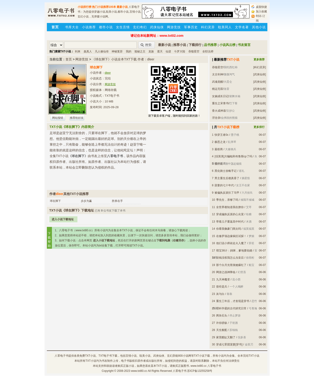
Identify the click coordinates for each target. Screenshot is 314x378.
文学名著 (242, 27)
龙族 (151, 51)
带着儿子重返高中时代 (230, 221)
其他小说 (259, 27)
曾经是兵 (221, 286)
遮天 (160, 51)
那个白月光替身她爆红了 (231, 265)
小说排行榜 (84, 6)
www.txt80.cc (139, 370)
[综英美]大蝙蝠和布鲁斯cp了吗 (233, 156)
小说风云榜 (227, 45)
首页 (68, 59)
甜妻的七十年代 (224, 185)
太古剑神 (217, 74)
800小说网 (184, 355)
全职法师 (207, 51)
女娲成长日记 (220, 96)
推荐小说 (179, 45)
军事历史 (191, 27)
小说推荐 (89, 27)
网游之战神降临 (225, 272)
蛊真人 (88, 51)
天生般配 (221, 330)
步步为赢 (86, 201)
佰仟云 (219, 163)
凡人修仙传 (102, 51)
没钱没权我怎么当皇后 (230, 257)
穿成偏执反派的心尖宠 (230, 214)
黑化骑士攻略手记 (226, 170)
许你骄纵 (221, 322)
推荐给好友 (77, 117)
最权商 (219, 149)
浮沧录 (216, 117)
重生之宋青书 (220, 103)
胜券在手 (117, 201)
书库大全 (72, 27)
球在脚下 (55, 201)
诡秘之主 (139, 51)
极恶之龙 (220, 142)
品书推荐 (210, 45)
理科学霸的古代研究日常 (231, 308)
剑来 (77, 51)
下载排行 (195, 45)
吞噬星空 (193, 51)
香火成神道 (219, 110)
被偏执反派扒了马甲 (227, 192)
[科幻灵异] (259, 67)
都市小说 (106, 27)
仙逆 (168, 51)
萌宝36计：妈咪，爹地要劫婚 (234, 250)
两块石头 (221, 315)
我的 (128, 51)
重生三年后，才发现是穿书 (232, 301)
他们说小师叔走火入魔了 (231, 243)
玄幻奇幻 (140, 27)
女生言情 (123, 27)
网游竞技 (174, 27)
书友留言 (244, 45)
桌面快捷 (261, 6)
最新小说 (122, 6)
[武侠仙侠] (259, 74)
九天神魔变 (223, 279)
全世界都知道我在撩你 (230, 207)
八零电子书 (61, 355)
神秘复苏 (117, 51)
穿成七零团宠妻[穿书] (229, 344)
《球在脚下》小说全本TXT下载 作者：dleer (123, 59)
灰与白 (220, 294)
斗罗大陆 (179, 51)
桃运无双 (217, 88)
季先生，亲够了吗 (227, 199)
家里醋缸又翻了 (225, 337)
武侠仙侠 (157, 27)
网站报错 (57, 117)
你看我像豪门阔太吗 (228, 228)
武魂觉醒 (217, 81)
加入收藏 (261, 11)
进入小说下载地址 (63, 219)
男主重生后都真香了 (227, 178)
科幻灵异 (208, 27)
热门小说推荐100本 (104, 6)
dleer (108, 72)
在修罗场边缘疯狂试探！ (231, 236)
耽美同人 (225, 27)
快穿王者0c (222, 134)
